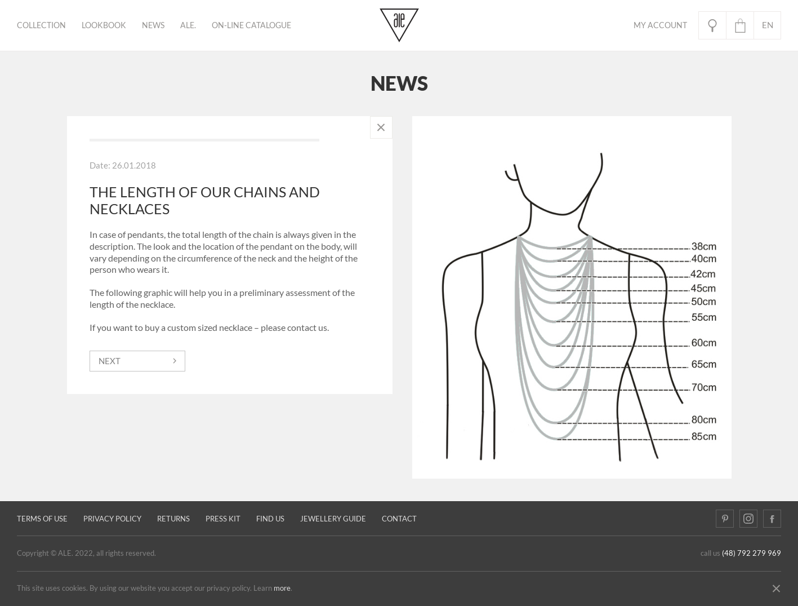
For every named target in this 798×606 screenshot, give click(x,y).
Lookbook (104, 25)
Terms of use (42, 519)
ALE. (188, 25)
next (110, 361)
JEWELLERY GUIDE (333, 519)
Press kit (223, 519)
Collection (41, 25)
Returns (173, 519)
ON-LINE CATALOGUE (251, 25)
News (153, 25)
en (767, 25)
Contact (399, 519)
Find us (270, 519)
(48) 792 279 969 (751, 553)
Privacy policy (112, 519)
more (282, 588)
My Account (660, 25)
